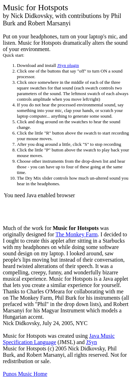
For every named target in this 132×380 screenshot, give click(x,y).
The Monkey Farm (76, 234)
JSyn (91, 342)
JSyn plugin (68, 65)
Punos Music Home (25, 374)
